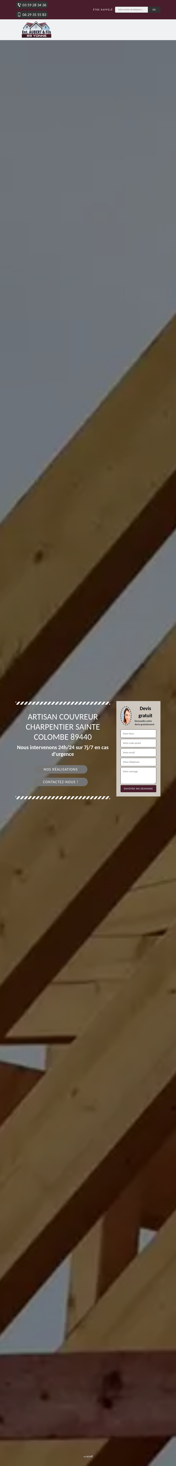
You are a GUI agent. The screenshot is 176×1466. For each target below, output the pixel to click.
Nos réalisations (60, 769)
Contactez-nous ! (61, 782)
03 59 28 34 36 (31, 5)
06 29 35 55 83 (31, 14)
